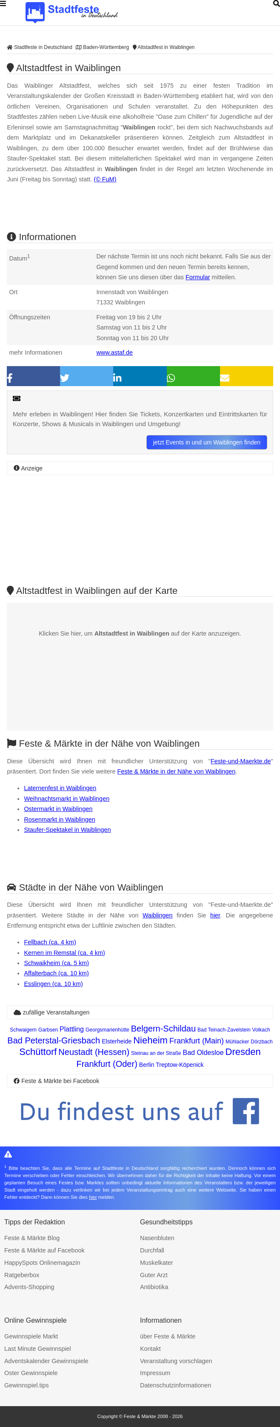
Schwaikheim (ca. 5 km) (56, 963)
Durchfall (152, 1250)
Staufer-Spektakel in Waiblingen (67, 829)
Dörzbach (261, 1042)
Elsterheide (116, 1041)
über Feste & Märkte (167, 1336)
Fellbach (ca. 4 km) (50, 942)
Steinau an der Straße (156, 1053)
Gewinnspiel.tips (26, 1385)
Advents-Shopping (29, 1287)
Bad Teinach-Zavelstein (224, 1030)
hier (215, 915)
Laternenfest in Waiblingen (60, 788)
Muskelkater (156, 1262)
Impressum (155, 1373)
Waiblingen (158, 915)
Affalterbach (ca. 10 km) (56, 973)
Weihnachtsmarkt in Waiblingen (66, 798)
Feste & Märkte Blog (32, 1238)
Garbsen (48, 1030)
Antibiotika (154, 1287)
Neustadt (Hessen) (93, 1052)
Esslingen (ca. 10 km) (53, 983)
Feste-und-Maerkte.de (241, 761)
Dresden (243, 1051)
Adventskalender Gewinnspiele (46, 1361)
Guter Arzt (154, 1275)
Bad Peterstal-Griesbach (53, 1040)
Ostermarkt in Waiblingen (58, 808)
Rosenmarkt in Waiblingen (59, 819)
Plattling (72, 1029)
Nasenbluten (157, 1238)
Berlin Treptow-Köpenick (171, 1064)
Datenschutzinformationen (175, 1385)
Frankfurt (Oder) (106, 1064)
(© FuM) (105, 179)
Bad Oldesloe (203, 1052)
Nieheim (150, 1040)
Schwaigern (23, 1030)
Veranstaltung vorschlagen (176, 1361)
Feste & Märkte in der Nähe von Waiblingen (176, 771)
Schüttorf (38, 1051)
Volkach (261, 1030)
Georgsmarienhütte (107, 1030)
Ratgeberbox (21, 1275)
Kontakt (150, 1348)
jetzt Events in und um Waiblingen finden (206, 442)
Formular (198, 277)
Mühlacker (237, 1042)
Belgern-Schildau (163, 1028)
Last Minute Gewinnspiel (37, 1348)
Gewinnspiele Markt (31, 1336)
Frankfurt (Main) (196, 1041)
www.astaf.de (114, 352)
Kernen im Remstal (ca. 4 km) (64, 952)
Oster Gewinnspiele (31, 1373)
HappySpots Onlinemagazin (42, 1262)
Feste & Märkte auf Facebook (44, 1250)
